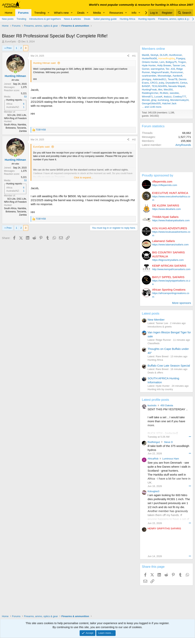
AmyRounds (183, 144)
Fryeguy (180, 58)
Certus (183, 82)
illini (160, 89)
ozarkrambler (149, 75)
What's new (61, 12)
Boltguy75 (171, 62)
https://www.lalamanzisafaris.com (170, 244)
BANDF (146, 86)
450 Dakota (166, 405)
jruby (161, 82)
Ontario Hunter (150, 62)
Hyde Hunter (149, 65)
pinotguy (146, 79)
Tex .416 (170, 68)
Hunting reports (146, 18)
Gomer (145, 68)
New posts (8, 18)
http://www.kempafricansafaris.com (171, 269)
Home (8, 12)
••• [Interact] (190, 436)
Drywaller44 (172, 82)
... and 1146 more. (152, 106)
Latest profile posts (155, 400)
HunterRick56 (149, 58)
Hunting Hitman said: (44, 63)
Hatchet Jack (169, 103)
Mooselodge (164, 75)
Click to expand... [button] (83, 177)
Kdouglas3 (153, 491)
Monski (146, 100)
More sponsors (181, 302)
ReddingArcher (150, 93)
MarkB (145, 55)
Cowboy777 (179, 96)
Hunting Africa (127, 18)
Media (97, 12)
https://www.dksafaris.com (166, 209)
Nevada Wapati (176, 86)
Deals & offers (155, 372)
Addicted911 (159, 79)
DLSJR (164, 55)
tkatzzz (168, 96)
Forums (23, 12)
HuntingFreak (149, 89)
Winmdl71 (147, 96)
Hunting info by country (160, 389)
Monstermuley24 (179, 100)
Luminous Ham (170, 458)
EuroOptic (10, 41)
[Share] (128, 56)
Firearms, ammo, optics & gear (175, 18)
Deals (81, 12)
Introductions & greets (160, 326)
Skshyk (154, 55)
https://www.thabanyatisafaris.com (171, 220)
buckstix (152, 405)
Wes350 (168, 89)
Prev (9, 48)
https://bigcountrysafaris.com (168, 260)
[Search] (184, 12)
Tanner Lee (179, 65)
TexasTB (172, 79)
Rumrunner (176, 72)
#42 (134, 139)
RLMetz (164, 93)
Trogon (182, 62)
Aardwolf (177, 75)
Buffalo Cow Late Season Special (169, 365)
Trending (40, 12)
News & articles (72, 18)
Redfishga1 (154, 442)
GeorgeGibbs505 (151, 103)
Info (134, 12)
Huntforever (175, 55)
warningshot (157, 68)
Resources (116, 12)
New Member (156, 319)
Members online (153, 49)
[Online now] (15, 72)
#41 (134, 56)
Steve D (168, 442)
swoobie (174, 93)
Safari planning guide (105, 18)
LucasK (158, 96)
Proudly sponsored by (157, 175)
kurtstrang (163, 100)
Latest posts (150, 313)
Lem (162, 62)
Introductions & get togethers (45, 18)
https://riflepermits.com (164, 185)
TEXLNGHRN (159, 86)
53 (25, 96)
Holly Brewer (164, 65)
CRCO (153, 82)
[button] (48, 12)
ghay (153, 100)
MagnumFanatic (160, 72)
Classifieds (154, 343)
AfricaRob (153, 458)
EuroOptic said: (41, 146)
